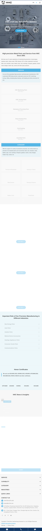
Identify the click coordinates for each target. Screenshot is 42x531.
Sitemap (3, 526)
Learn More (21, 30)
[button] (19, 47)
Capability (21, 482)
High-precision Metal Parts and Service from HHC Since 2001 (21, 55)
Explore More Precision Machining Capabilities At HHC (21, 211)
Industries (21, 491)
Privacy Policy (11, 526)
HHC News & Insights (21, 395)
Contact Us (5, 498)
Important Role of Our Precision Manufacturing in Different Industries (21, 318)
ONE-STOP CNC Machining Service (21, 22)
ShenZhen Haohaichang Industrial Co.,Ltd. (17, 522)
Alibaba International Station (8, 524)
